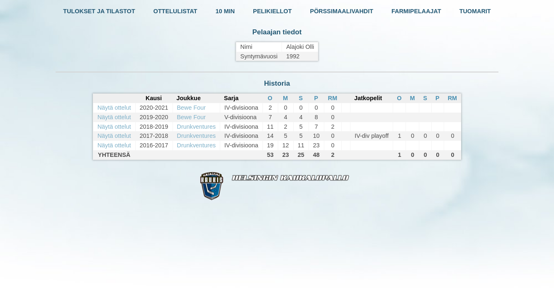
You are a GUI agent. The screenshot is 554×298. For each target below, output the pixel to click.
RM (332, 98)
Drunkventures (196, 126)
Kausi (154, 98)
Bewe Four (191, 107)
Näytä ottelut (114, 107)
